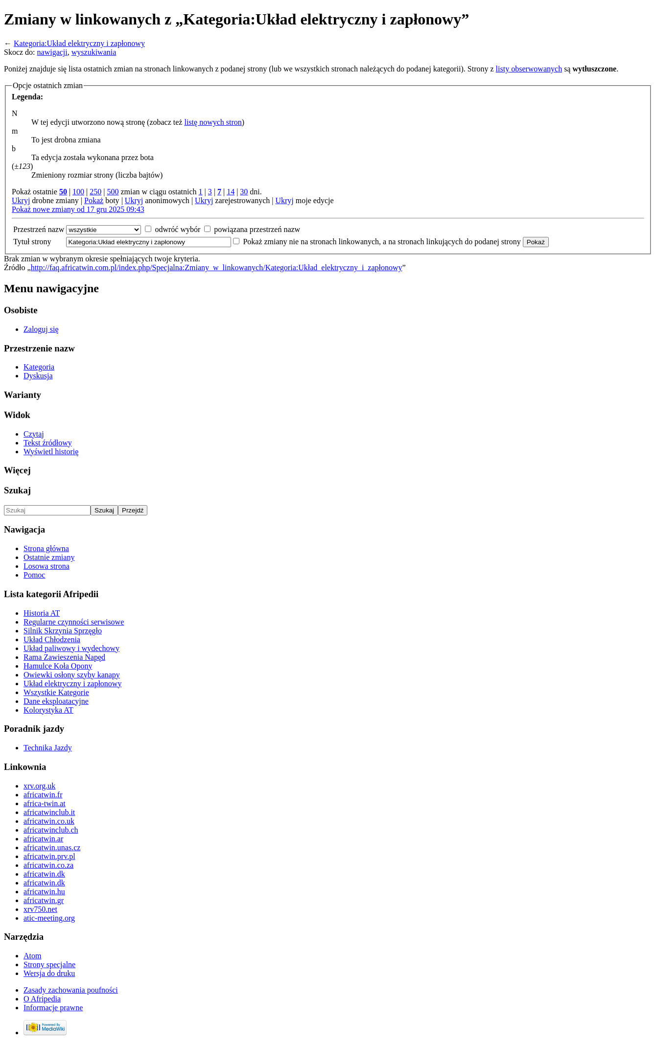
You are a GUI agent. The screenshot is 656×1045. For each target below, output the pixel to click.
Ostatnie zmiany (48, 557)
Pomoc (34, 575)
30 (244, 191)
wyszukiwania (94, 52)
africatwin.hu (44, 891)
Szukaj (17, 490)
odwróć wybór (177, 229)
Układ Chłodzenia (51, 639)
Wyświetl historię (50, 451)
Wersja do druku (49, 973)
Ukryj (21, 200)
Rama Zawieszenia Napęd (64, 657)
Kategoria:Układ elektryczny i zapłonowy (79, 43)
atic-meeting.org (49, 918)
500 (112, 191)
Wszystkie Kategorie (56, 692)
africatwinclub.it (49, 812)
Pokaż (93, 200)
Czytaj (33, 434)
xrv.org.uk (39, 786)
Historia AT (41, 613)
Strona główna (46, 548)
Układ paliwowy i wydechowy (71, 648)
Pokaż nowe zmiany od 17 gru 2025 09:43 (78, 209)
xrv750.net (40, 909)
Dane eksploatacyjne (56, 701)
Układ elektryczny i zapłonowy (72, 683)
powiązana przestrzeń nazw (257, 229)
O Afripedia (42, 999)
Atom (32, 956)
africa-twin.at (44, 803)
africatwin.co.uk (48, 821)
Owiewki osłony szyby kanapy (71, 675)
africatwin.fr (43, 794)
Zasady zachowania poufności (70, 990)
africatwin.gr (43, 900)
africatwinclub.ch (50, 830)
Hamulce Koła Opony (57, 666)
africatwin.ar (43, 839)
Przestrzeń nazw (38, 229)
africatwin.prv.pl (49, 856)
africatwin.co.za (48, 865)
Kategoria (38, 367)
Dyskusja (38, 376)
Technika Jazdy (47, 747)
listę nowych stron (212, 122)
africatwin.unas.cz (51, 847)
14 (230, 191)
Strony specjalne (49, 964)
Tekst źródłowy (47, 443)
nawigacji (52, 52)
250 (95, 191)
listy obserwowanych (529, 69)
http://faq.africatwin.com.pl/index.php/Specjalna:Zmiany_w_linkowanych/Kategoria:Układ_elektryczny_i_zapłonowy (216, 267)
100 (78, 191)
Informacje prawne (53, 1007)
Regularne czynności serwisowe (73, 622)
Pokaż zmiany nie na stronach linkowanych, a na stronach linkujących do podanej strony (381, 241)
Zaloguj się (41, 329)
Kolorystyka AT (48, 710)
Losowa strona (46, 566)
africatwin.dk (44, 874)
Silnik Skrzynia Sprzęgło (62, 631)
